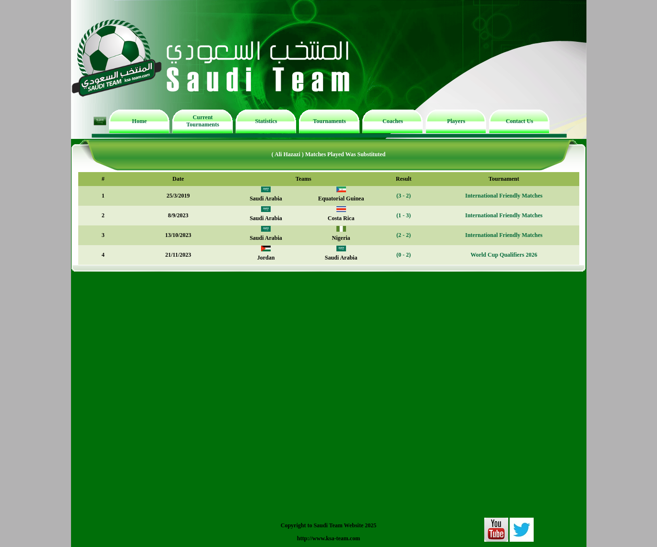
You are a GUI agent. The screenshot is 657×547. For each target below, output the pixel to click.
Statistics (266, 121)
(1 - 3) (403, 215)
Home (139, 121)
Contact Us (519, 121)
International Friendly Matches (503, 195)
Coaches (392, 121)
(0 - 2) (403, 254)
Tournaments (329, 121)
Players (456, 121)
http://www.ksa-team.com (328, 538)
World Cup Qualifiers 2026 (503, 254)
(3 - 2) (403, 195)
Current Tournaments (202, 121)
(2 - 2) (403, 235)
